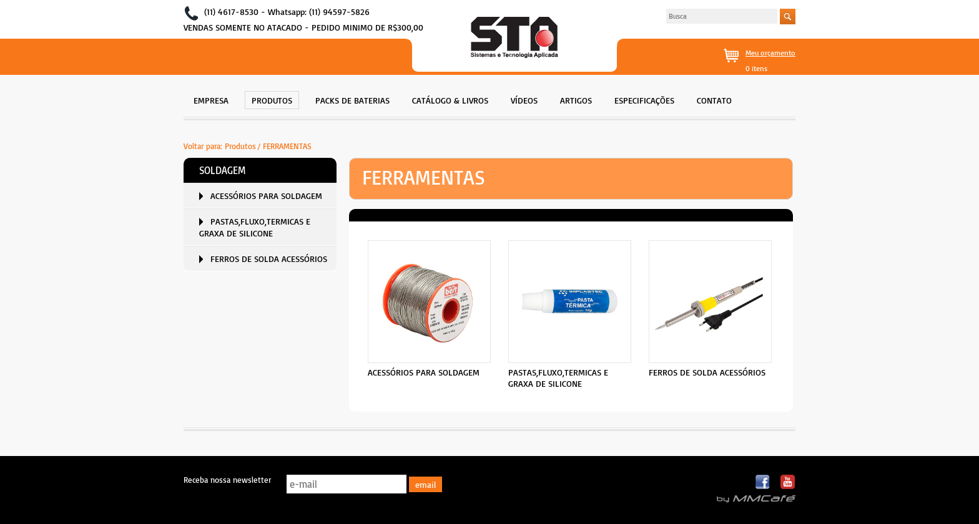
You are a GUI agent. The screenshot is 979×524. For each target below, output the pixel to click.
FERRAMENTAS (287, 146)
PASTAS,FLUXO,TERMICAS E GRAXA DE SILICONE (254, 227)
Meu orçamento (770, 52)
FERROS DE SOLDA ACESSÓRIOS (268, 258)
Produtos (240, 146)
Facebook (763, 482)
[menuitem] (211, 99)
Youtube (787, 482)
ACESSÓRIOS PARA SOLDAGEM (266, 195)
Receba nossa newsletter (227, 480)
